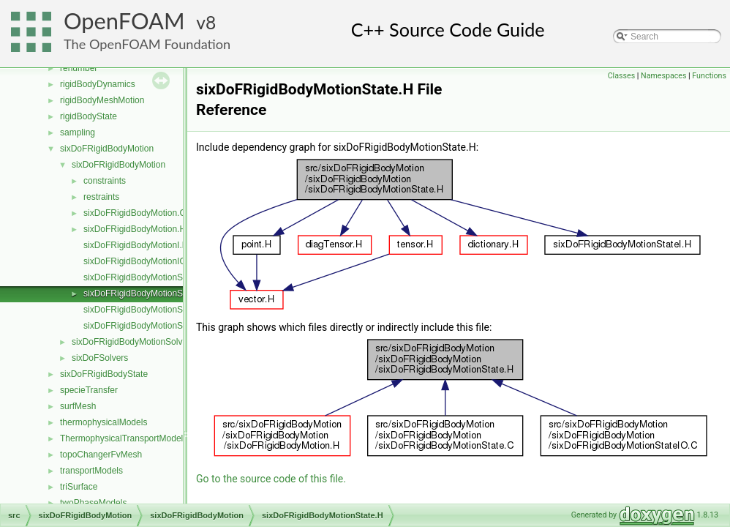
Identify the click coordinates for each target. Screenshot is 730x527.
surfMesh (78, 406)
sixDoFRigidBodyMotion (107, 148)
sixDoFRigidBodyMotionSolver (131, 342)
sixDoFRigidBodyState (104, 374)
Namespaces (663, 76)
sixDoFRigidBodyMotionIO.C (139, 261)
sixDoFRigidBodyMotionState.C (144, 277)
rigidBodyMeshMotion (102, 100)
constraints (104, 181)
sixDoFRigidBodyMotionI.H (135, 245)
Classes (621, 76)
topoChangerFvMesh (101, 454)
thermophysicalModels (103, 422)
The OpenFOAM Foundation (147, 44)
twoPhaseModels (93, 503)
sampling (77, 132)
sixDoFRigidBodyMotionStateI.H (145, 309)
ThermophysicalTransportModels (123, 438)
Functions (709, 76)
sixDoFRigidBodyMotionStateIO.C (149, 326)
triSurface (78, 487)
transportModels (91, 471)
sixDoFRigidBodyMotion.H (134, 229)
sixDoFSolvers (100, 358)
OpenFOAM (124, 20)
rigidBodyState (88, 116)
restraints (101, 197)
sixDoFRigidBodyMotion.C (134, 213)
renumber (78, 68)
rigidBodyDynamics (97, 84)
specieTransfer (89, 390)
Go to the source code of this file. (271, 479)
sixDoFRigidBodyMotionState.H (144, 293)
